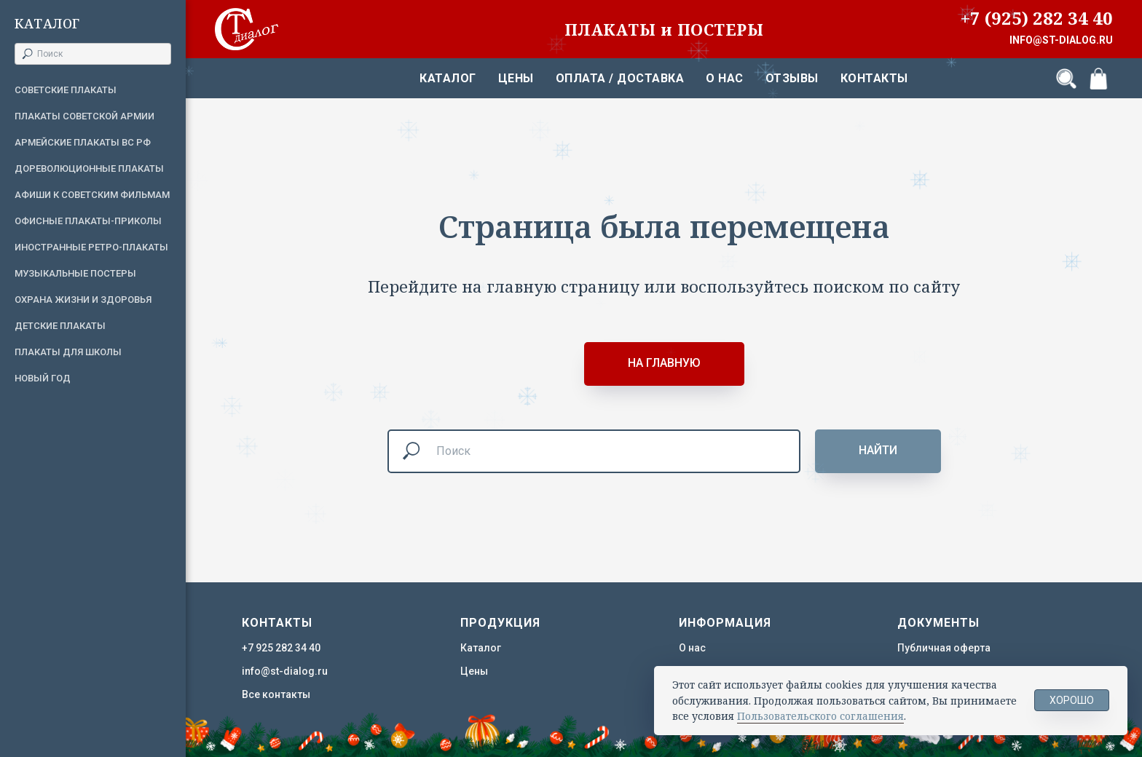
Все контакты (276, 694)
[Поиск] (1066, 79)
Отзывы (792, 78)
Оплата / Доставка (620, 78)
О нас (725, 78)
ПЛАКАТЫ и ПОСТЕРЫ (664, 29)
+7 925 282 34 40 (281, 648)
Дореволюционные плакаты (89, 168)
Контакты (874, 78)
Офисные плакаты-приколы (88, 220)
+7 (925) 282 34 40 (1037, 18)
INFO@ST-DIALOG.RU (1061, 40)
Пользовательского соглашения (820, 716)
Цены (516, 78)
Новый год (43, 378)
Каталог (448, 78)
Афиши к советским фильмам (92, 194)
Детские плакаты (60, 325)
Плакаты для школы (68, 351)
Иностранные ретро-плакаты (91, 247)
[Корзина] (1098, 79)
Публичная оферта (944, 648)
